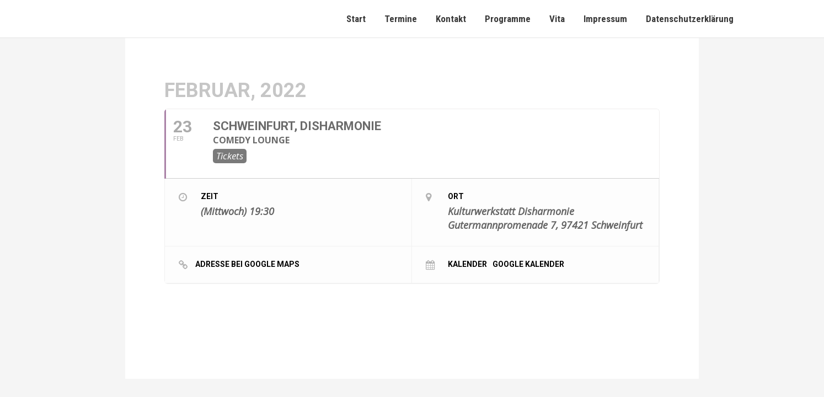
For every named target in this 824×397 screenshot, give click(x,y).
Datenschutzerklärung (690, 18)
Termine (400, 18)
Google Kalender (528, 264)
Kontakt (451, 18)
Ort (456, 196)
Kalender (467, 264)
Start (356, 18)
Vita (557, 18)
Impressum (605, 18)
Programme (508, 18)
